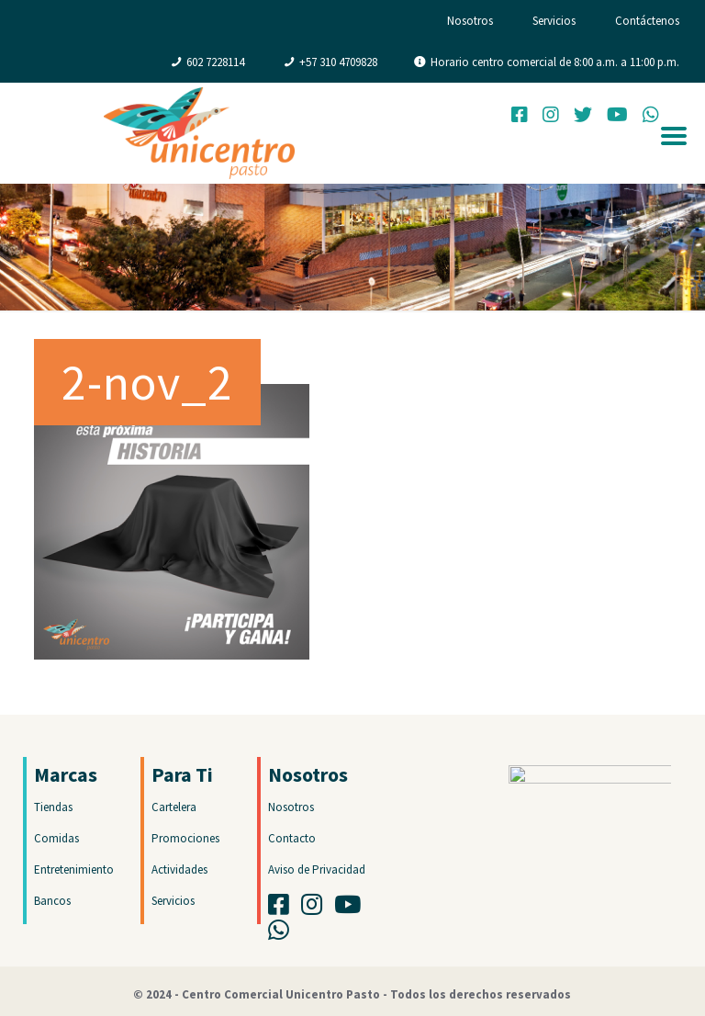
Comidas (56, 838)
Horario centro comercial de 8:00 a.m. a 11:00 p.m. (555, 62)
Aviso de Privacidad (316, 869)
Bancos (52, 901)
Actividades (179, 869)
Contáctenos (647, 20)
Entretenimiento (74, 869)
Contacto (292, 838)
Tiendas (53, 807)
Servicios (554, 20)
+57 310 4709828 (338, 62)
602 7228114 (215, 62)
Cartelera (173, 807)
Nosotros (470, 20)
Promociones (185, 838)
